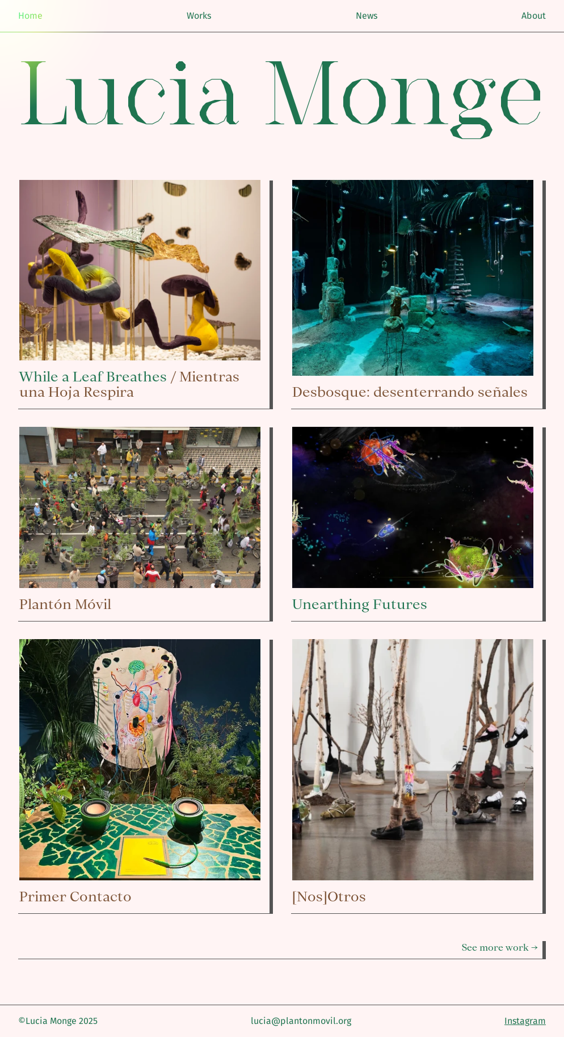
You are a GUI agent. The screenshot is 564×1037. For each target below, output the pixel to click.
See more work (495, 947)
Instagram (525, 1020)
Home (30, 15)
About (533, 15)
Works (199, 15)
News (366, 15)
